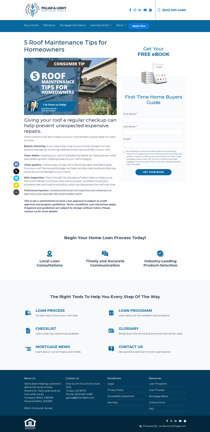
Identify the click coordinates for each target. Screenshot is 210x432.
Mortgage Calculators (72, 25)
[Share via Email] (16, 185)
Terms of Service (155, 154)
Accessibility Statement (120, 396)
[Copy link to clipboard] (16, 192)
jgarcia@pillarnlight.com (80, 397)
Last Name (130, 126)
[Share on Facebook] (16, 164)
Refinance (49, 25)
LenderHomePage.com (172, 426)
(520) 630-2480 (172, 10)
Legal (110, 383)
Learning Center (100, 25)
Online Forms (157, 402)
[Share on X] (16, 171)
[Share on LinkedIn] (16, 178)
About (120, 25)
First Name (130, 114)
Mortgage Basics (158, 396)
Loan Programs (158, 383)
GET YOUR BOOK (153, 172)
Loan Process (156, 390)
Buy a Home (31, 25)
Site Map (112, 402)
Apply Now (139, 26)
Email (127, 139)
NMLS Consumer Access (38, 408)
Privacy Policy (172, 154)
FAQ (151, 408)
